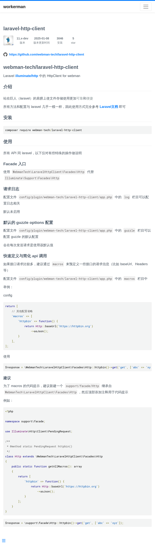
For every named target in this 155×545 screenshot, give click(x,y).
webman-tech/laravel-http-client (40, 67)
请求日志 (11, 189)
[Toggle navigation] (146, 7)
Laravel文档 (109, 106)
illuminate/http (26, 76)
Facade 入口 (14, 164)
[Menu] (3, 541)
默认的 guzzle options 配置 (28, 222)
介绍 (7, 86)
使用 (7, 141)
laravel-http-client (24, 28)
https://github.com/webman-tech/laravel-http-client (46, 54)
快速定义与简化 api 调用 (25, 256)
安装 (7, 117)
